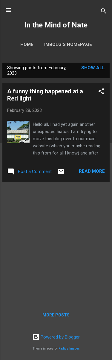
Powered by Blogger (56, 337)
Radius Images (69, 348)
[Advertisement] (56, 243)
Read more (92, 171)
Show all (93, 67)
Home (26, 44)
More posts (56, 315)
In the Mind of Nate (56, 25)
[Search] (103, 12)
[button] (101, 92)
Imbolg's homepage (68, 44)
